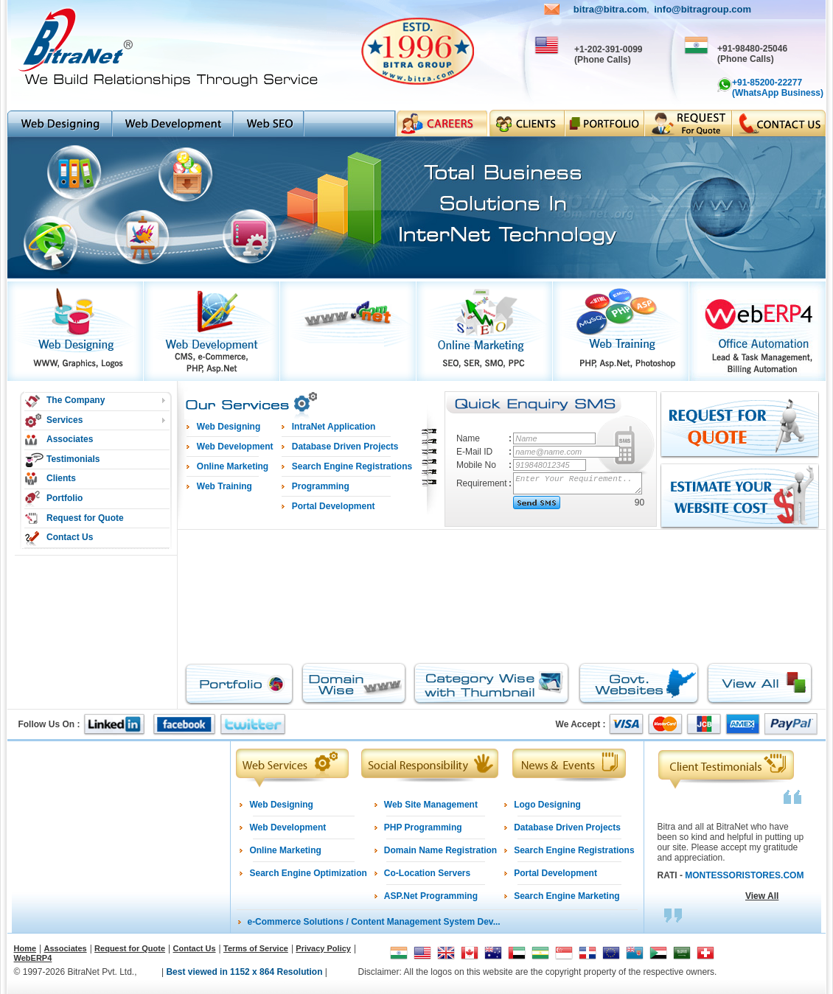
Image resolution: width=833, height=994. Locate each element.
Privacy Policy (323, 948)
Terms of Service (255, 948)
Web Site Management (431, 804)
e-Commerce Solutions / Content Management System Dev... (373, 922)
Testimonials (73, 459)
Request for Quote (85, 518)
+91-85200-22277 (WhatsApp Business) (777, 87)
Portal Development (555, 873)
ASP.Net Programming (431, 896)
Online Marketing (285, 850)
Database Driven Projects (567, 827)
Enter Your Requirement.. (578, 483)
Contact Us (69, 537)
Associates (69, 439)
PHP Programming (423, 827)
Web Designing (281, 804)
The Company (75, 400)
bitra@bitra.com (610, 9)
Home (25, 948)
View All (761, 896)
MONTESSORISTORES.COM (744, 875)
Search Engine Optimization (307, 873)
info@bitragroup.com (702, 9)
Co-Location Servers (427, 873)
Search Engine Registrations (574, 850)
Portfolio (64, 498)
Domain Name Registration (440, 850)
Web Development (287, 827)
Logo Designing (547, 804)
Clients (61, 478)
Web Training (224, 486)
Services (64, 420)
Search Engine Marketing (566, 896)
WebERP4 (33, 957)
